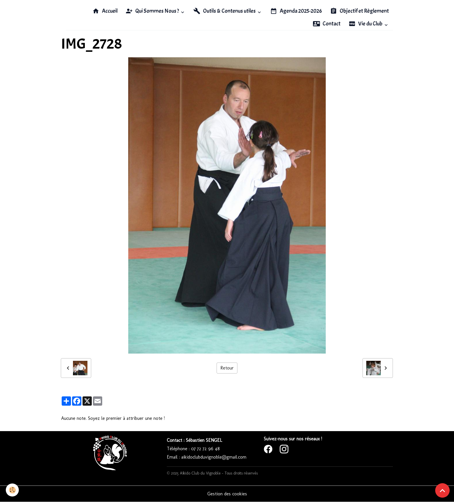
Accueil (105, 11)
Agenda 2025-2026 (296, 11)
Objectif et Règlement (359, 11)
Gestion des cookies (227, 494)
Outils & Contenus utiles (225, 11)
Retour (227, 368)
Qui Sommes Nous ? (153, 11)
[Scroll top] (442, 490)
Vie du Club (366, 23)
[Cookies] (12, 490)
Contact (326, 23)
